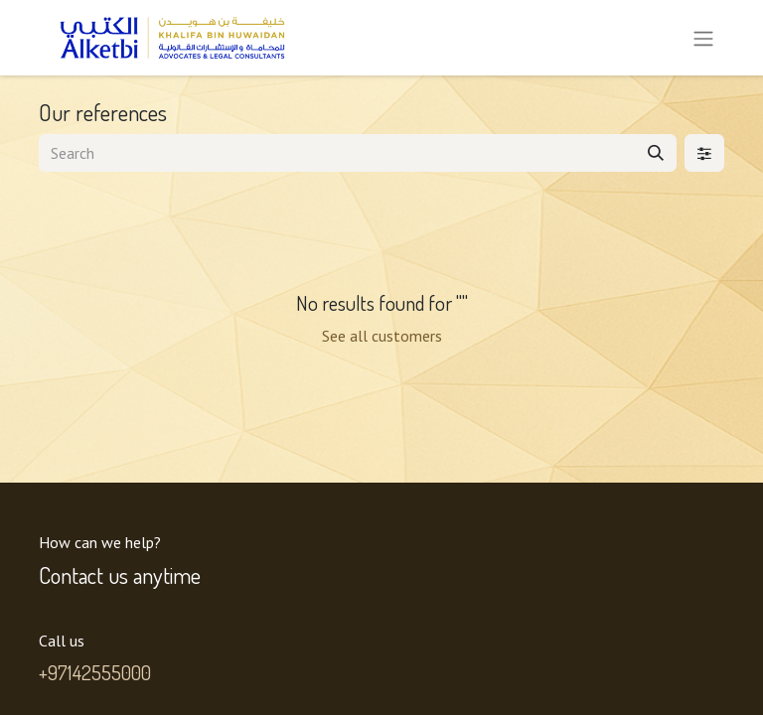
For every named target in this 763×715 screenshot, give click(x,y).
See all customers (382, 336)
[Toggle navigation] (703, 38)
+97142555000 (95, 672)
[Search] (656, 153)
